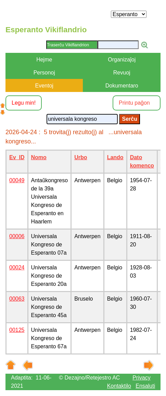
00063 (17, 299)
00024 (17, 267)
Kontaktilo (119, 386)
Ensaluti (145, 386)
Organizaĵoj (122, 59)
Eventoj (44, 86)
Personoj (44, 72)
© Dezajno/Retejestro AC (89, 378)
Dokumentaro (121, 86)
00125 (17, 330)
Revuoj (121, 72)
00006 (17, 236)
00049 (17, 180)
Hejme (44, 59)
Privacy (141, 378)
